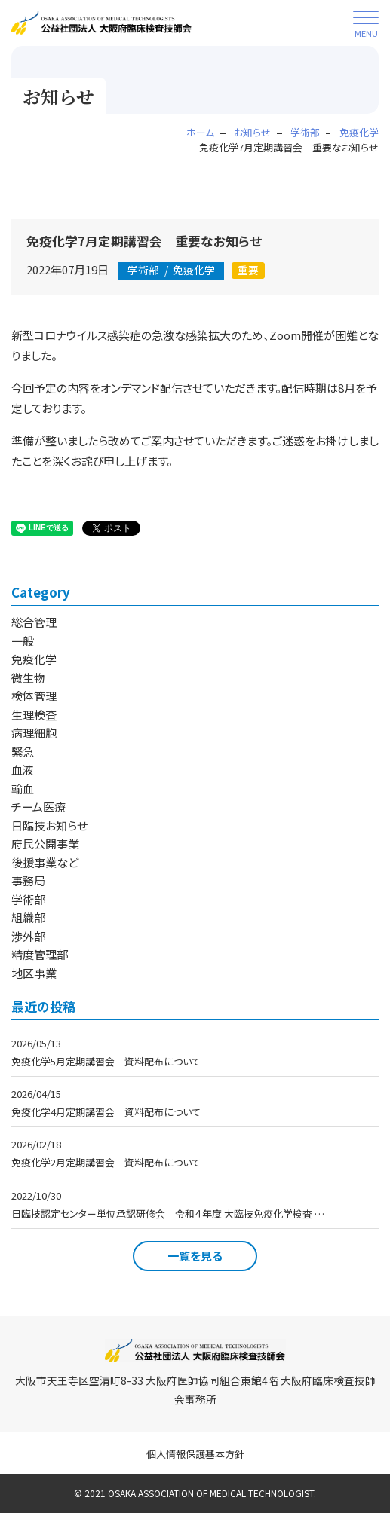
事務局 (28, 880)
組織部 (28, 917)
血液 (22, 770)
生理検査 (34, 715)
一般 (22, 641)
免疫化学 (171, 269)
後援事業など (44, 862)
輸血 (22, 788)
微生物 (28, 678)
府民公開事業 (45, 843)
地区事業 (34, 973)
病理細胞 (34, 733)
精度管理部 (39, 954)
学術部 (28, 899)
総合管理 (34, 622)
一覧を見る (195, 1256)
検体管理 (34, 696)
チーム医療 (38, 807)
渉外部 (28, 936)
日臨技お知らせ (49, 825)
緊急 (22, 752)
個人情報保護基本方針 (195, 1454)
